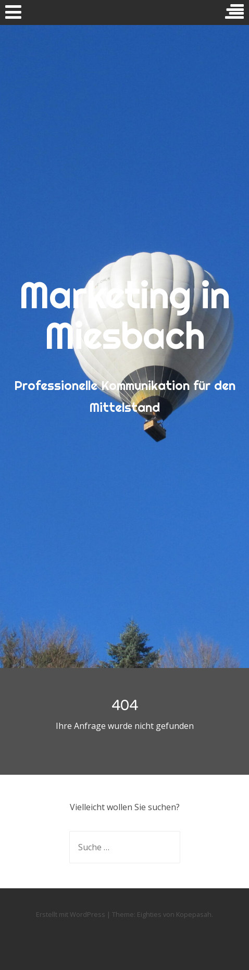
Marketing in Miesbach (124, 315)
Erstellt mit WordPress (70, 914)
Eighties (149, 914)
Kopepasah (193, 914)
